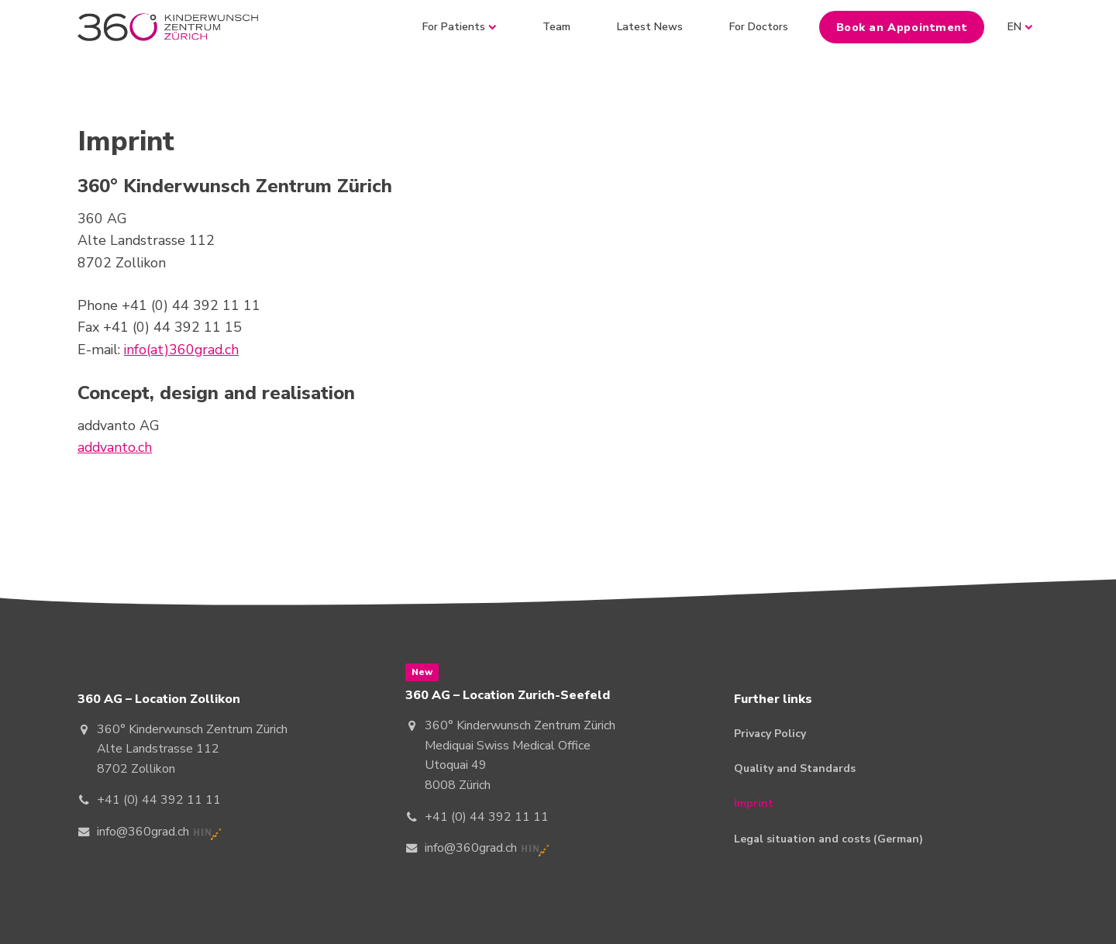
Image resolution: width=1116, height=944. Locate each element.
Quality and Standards (795, 768)
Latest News (650, 26)
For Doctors (758, 26)
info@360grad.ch (143, 831)
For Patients (459, 26)
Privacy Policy (770, 733)
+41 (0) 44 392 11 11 (159, 799)
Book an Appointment (902, 27)
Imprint (753, 803)
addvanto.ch (115, 447)
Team (556, 26)
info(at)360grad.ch (181, 349)
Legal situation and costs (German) (828, 839)
